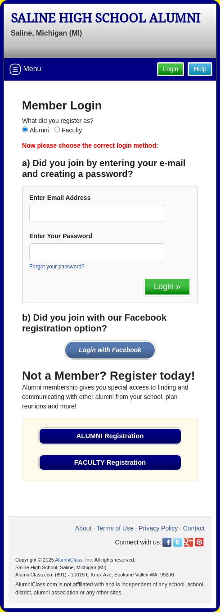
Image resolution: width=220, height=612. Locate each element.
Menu (25, 69)
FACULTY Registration (110, 462)
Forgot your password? (57, 266)
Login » (167, 286)
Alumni (39, 130)
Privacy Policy (158, 528)
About (83, 528)
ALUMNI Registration (110, 436)
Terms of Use (115, 528)
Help (200, 69)
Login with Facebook (110, 350)
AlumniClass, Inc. (74, 559)
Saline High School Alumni (105, 18)
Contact (194, 528)
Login (170, 69)
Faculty (72, 130)
